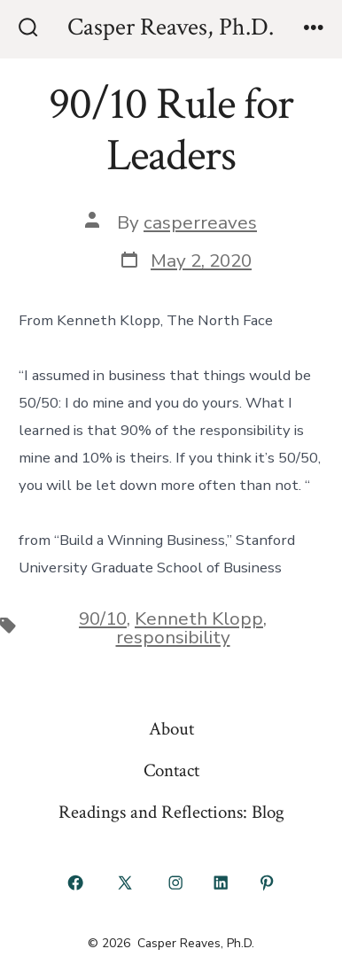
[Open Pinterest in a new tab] (266, 883)
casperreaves (200, 222)
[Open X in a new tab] (125, 883)
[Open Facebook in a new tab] (75, 883)
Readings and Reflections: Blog (171, 812)
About (171, 729)
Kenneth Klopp (199, 618)
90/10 (103, 618)
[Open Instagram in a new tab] (175, 883)
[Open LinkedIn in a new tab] (221, 883)
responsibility (173, 637)
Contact (171, 770)
